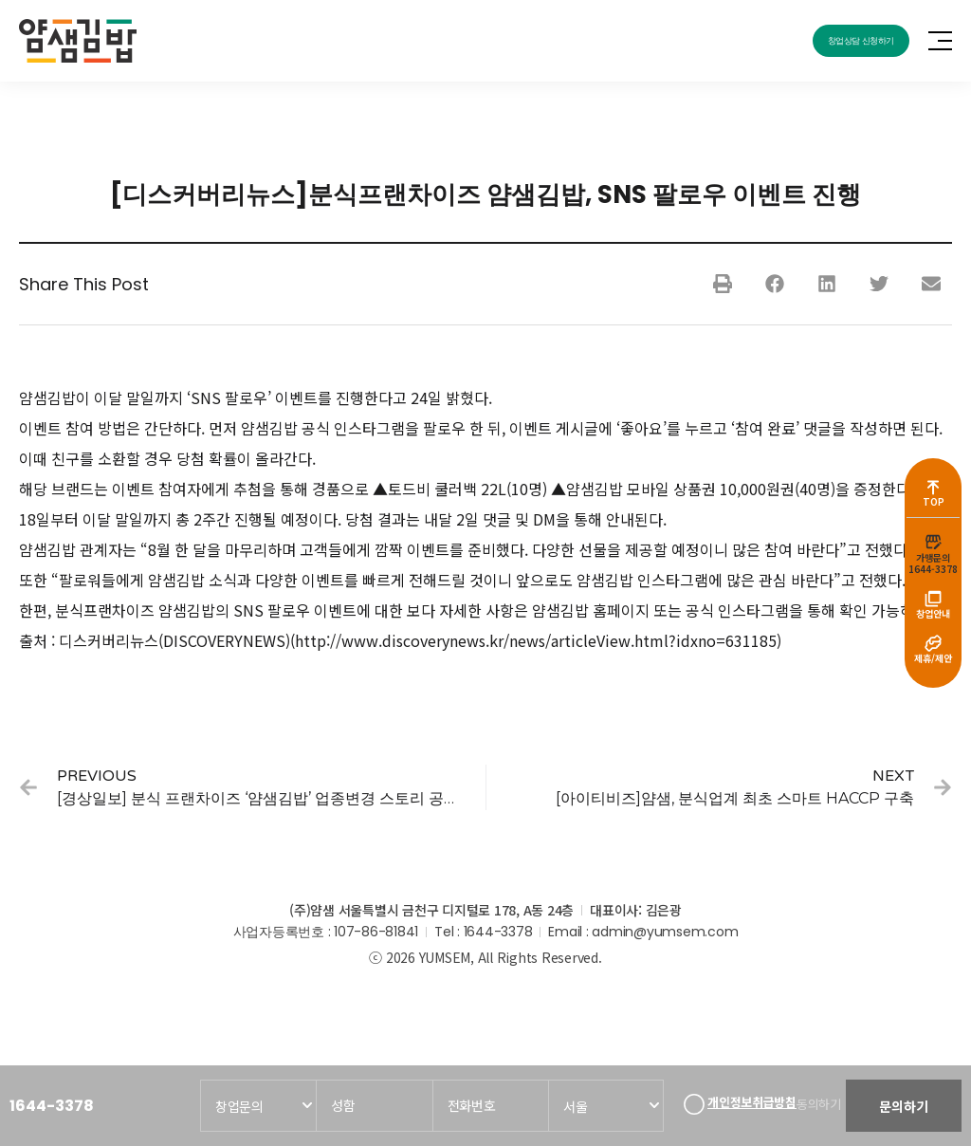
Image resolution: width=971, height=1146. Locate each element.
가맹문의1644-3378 (933, 563)
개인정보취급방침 (746, 1097)
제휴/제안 (933, 665)
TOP (933, 498)
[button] (722, 284)
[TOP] (933, 482)
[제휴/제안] (933, 649)
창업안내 (933, 617)
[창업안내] (933, 600)
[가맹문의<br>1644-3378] (933, 540)
